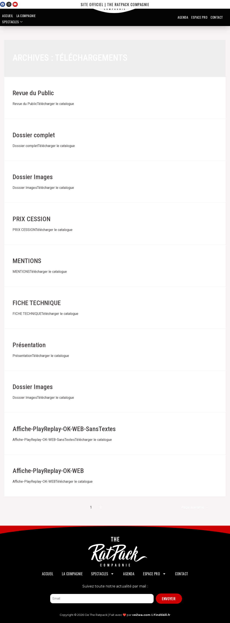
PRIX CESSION (31, 219)
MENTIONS (27, 261)
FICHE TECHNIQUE (37, 303)
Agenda (183, 17)
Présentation (29, 345)
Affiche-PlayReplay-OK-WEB (48, 470)
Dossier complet (34, 135)
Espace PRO (199, 17)
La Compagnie (26, 15)
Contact (217, 17)
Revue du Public (33, 93)
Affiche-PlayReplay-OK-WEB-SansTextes (64, 429)
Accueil (7, 15)
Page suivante (195, 507)
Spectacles (13, 21)
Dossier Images (33, 177)
